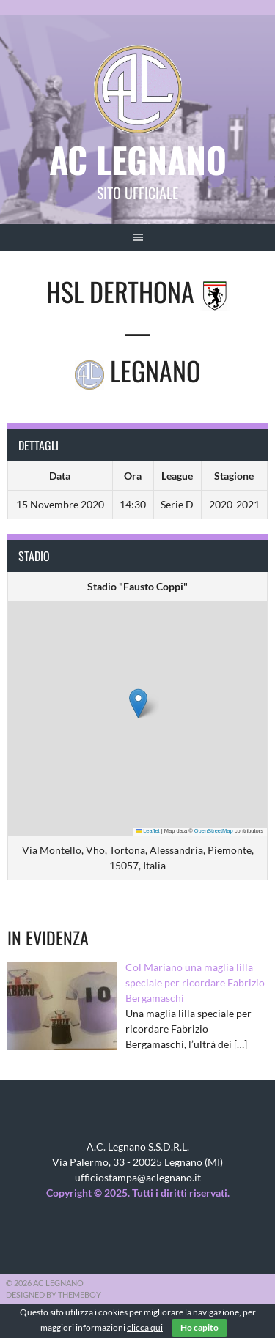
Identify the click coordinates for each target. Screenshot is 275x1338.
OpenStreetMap (213, 831)
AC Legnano (138, 159)
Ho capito (199, 1327)
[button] (138, 703)
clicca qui (145, 1327)
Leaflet (148, 831)
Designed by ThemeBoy (53, 1294)
